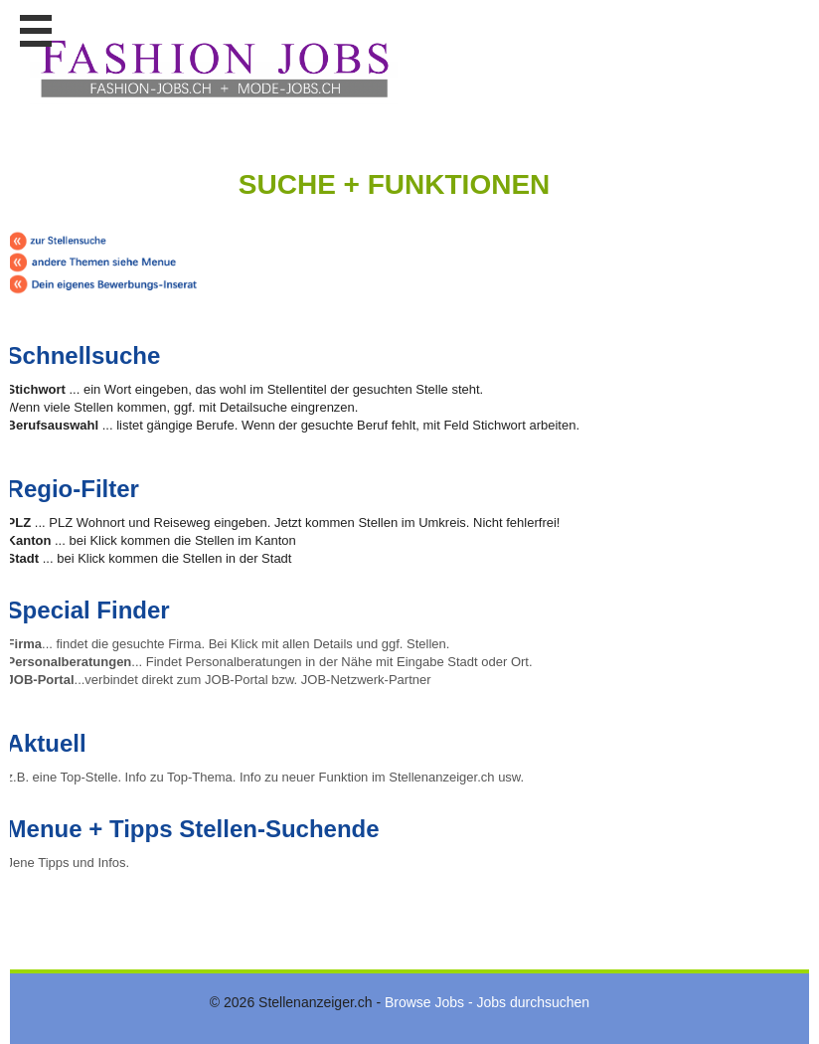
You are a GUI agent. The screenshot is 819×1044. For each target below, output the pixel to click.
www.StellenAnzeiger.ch (214, 68)
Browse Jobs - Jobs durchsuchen (487, 1002)
